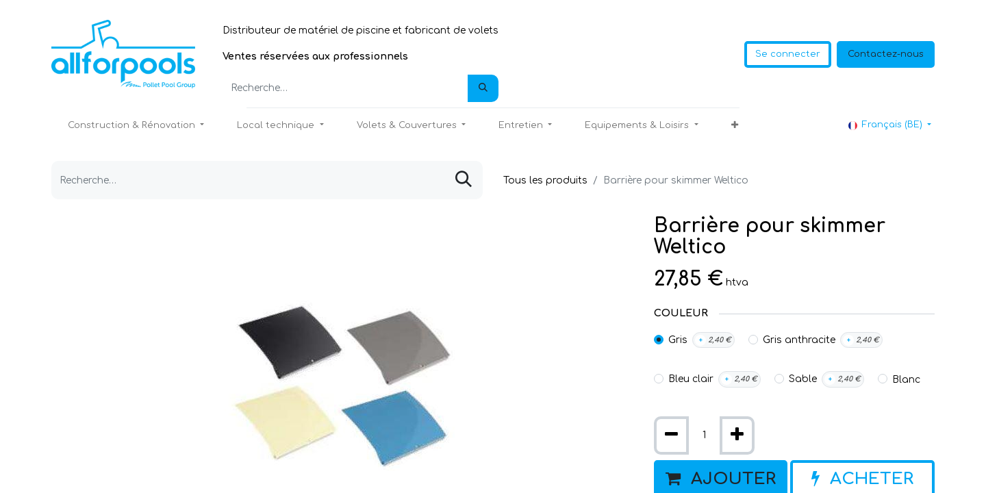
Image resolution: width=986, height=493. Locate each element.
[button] (735, 126)
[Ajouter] (737, 435)
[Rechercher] (483, 88)
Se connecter (787, 54)
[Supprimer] (671, 435)
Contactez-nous (886, 54)
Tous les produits (545, 180)
